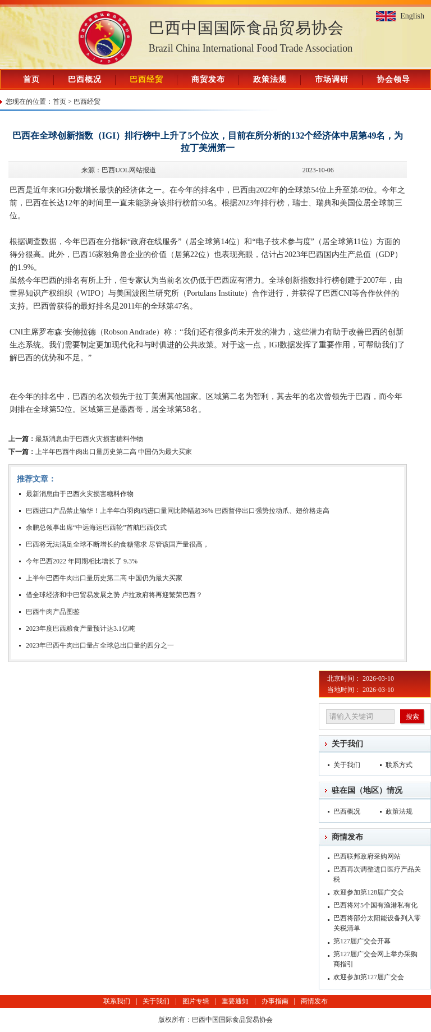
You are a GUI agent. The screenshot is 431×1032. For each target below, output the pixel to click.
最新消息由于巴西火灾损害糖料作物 (75, 439)
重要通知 (235, 1001)
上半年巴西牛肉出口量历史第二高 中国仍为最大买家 (100, 452)
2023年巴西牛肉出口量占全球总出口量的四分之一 (100, 645)
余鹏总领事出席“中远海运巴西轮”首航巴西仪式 (96, 527)
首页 (31, 79)
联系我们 (116, 1001)
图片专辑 (195, 1001)
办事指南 (275, 1001)
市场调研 (332, 79)
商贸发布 (208, 79)
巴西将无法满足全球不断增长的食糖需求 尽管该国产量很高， (117, 544)
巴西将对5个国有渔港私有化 (375, 905)
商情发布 (347, 837)
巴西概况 (85, 79)
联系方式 (399, 765)
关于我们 (347, 744)
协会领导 (393, 79)
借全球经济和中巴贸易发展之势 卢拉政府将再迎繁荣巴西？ (114, 595)
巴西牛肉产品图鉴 (53, 612)
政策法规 (270, 79)
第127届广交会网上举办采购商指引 (375, 959)
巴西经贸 (146, 79)
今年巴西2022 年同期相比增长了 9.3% (81, 561)
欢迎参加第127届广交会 (368, 977)
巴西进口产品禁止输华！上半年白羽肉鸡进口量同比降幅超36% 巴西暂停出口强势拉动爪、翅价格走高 (177, 511)
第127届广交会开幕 (362, 941)
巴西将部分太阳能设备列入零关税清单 (377, 923)
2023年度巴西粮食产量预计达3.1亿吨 (80, 628)
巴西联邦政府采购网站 (367, 856)
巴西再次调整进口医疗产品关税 (377, 874)
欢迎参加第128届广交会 (368, 892)
